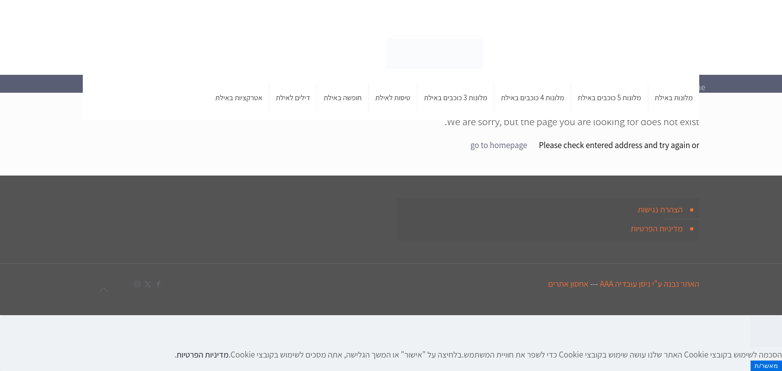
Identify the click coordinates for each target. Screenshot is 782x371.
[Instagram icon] (96, 15)
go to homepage (498, 145)
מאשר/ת (766, 366)
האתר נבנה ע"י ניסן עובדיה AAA (649, 283)
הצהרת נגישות (660, 209)
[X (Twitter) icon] (107, 15)
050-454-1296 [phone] (606, 14)
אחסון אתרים (568, 283)
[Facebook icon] (117, 15)
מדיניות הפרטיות (656, 228)
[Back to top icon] (103, 289)
